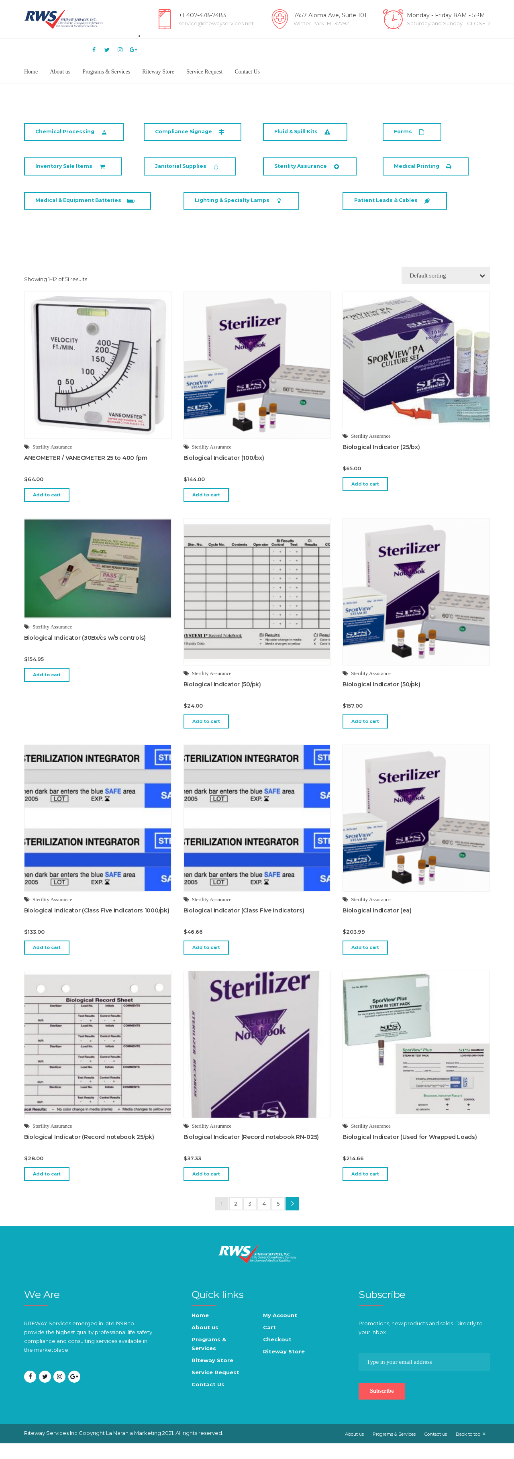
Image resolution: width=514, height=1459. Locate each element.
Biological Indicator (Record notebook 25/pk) (89, 1152)
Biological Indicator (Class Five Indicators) (244, 926)
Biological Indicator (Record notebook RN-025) (251, 1152)
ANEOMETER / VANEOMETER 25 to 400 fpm (85, 473)
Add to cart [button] (47, 510)
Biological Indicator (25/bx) (381, 462)
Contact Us (247, 72)
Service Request (204, 72)
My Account (280, 1331)
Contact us (435, 1450)
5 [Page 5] (278, 1219)
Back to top (468, 1450)
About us (60, 72)
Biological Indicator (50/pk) (222, 700)
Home (31, 72)
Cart (269, 1343)
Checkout (277, 1355)
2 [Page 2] (236, 1219)
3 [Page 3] (249, 1219)
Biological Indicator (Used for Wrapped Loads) (410, 1152)
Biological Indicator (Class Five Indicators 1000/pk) (96, 926)
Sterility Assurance (52, 462)
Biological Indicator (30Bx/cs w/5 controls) (85, 653)
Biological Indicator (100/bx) (224, 473)
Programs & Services (106, 72)
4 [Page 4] (264, 1219)
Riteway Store (158, 72)
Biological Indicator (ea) (377, 926)
